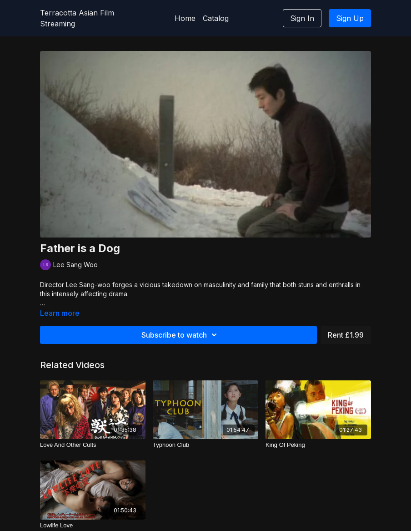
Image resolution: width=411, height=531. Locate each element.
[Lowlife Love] (92, 525)
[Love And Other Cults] (92, 445)
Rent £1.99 (346, 334)
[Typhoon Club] (205, 445)
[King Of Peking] (318, 445)
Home (185, 18)
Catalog (216, 18)
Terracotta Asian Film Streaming (77, 18)
